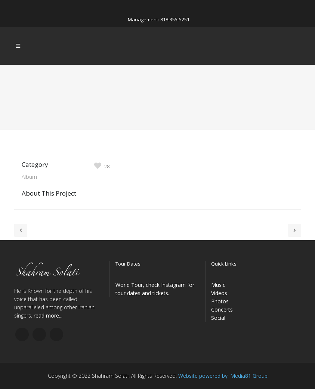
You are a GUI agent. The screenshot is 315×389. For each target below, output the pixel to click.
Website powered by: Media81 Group (223, 375)
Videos (219, 293)
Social (218, 317)
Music (218, 284)
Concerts (222, 309)
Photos (220, 301)
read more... (48, 315)
